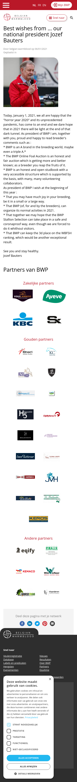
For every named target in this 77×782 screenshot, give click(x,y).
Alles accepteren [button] (28, 758)
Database (8, 659)
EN (44, 5)
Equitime (44, 670)
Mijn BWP (64, 5)
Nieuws (44, 656)
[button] (28, 773)
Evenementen (10, 670)
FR (39, 5)
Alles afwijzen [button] (28, 766)
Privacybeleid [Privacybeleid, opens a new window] (31, 717)
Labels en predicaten (14, 663)
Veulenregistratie (12, 656)
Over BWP (45, 663)
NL (34, 5)
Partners (44, 666)
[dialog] (28, 727)
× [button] (50, 679)
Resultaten (45, 659)
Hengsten (8, 666)
